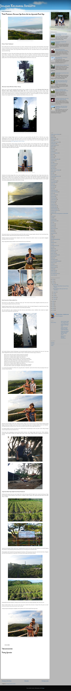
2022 (53, 281)
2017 (53, 306)
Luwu (52, 247)
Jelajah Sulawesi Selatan (55, 134)
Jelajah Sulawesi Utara (55, 142)
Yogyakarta (53, 211)
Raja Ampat (53, 168)
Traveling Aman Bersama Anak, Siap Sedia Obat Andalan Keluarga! (61, 99)
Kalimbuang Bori (54, 220)
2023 (53, 279)
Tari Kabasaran (53, 259)
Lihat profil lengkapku (59, 316)
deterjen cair (53, 262)
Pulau (52, 148)
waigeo (52, 236)
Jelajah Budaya (53, 190)
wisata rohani (53, 275)
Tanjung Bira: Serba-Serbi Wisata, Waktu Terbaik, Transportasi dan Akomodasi (61, 107)
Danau (52, 179)
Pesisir (52, 157)
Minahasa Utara (53, 250)
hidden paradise (53, 139)
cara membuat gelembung (55, 261)
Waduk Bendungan (54, 208)
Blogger (43, 688)
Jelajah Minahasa (54, 145)
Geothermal (53, 219)
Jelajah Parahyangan (54, 191)
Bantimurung (53, 201)
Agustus (54, 292)
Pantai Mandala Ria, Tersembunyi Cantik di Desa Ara (61, 58)
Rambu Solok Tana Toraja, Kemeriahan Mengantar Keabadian (61, 50)
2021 (53, 282)
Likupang (52, 166)
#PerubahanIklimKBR (55, 239)
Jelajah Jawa (53, 149)
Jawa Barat (53, 202)
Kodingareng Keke (54, 245)
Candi (52, 217)
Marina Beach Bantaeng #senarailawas (63, 337)
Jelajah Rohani (53, 182)
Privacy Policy (53, 322)
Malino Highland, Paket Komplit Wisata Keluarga (61, 34)
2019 (53, 303)
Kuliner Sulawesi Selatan (55, 170)
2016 (53, 308)
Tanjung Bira (53, 143)
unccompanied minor (54, 273)
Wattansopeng (53, 198)
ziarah (52, 237)
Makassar (52, 156)
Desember (55, 284)
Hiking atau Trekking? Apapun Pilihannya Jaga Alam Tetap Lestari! (61, 90)
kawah (52, 264)
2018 (53, 304)
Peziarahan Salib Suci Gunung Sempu (62, 65)
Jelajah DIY (53, 160)
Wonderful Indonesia (54, 210)
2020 (53, 301)
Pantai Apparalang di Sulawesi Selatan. (18, 141)
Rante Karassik (53, 228)
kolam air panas (53, 267)
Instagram (52, 343)
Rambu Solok (53, 253)
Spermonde (53, 196)
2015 (53, 310)
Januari (54, 299)
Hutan (52, 154)
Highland (52, 137)
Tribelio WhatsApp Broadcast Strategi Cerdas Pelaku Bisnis (64, 328)
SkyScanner (53, 256)
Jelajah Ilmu (53, 204)
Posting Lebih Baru (6, 681)
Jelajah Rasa (53, 165)
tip (51, 234)
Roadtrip (52, 230)
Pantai (52, 135)
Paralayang (53, 251)
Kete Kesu (53, 223)
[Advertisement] (60, 123)
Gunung (52, 151)
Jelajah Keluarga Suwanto (17, 6)
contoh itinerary (53, 199)
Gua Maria (53, 187)
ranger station (53, 270)
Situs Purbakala (53, 163)
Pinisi (52, 173)
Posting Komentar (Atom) (10, 683)
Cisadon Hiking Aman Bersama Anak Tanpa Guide (65, 325)
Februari (54, 297)
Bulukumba (53, 242)
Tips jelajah (53, 185)
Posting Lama (45, 681)
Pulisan (52, 193)
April (54, 295)
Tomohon (52, 231)
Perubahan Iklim (54, 207)
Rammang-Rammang (54, 254)
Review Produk (53, 194)
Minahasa (52, 171)
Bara (52, 240)
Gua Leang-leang (54, 180)
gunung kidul (53, 233)
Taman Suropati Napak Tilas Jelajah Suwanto (65, 322)
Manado (52, 146)
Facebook (52, 342)
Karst (52, 222)
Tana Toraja (53, 174)
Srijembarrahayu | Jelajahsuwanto (62, 314)
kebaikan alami (53, 265)
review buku (53, 271)
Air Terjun (53, 177)
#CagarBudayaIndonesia (55, 176)
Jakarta (52, 188)
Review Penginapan (54, 152)
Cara (52, 244)
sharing (52, 140)
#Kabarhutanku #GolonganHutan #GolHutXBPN (59, 213)
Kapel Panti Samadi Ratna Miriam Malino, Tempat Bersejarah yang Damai (61, 81)
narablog (52, 268)
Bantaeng (52, 216)
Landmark (53, 225)
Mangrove (53, 248)
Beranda (27, 681)
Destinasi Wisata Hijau (55, 159)
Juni (54, 293)
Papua (52, 162)
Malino (52, 184)
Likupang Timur (54, 205)
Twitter (52, 345)
